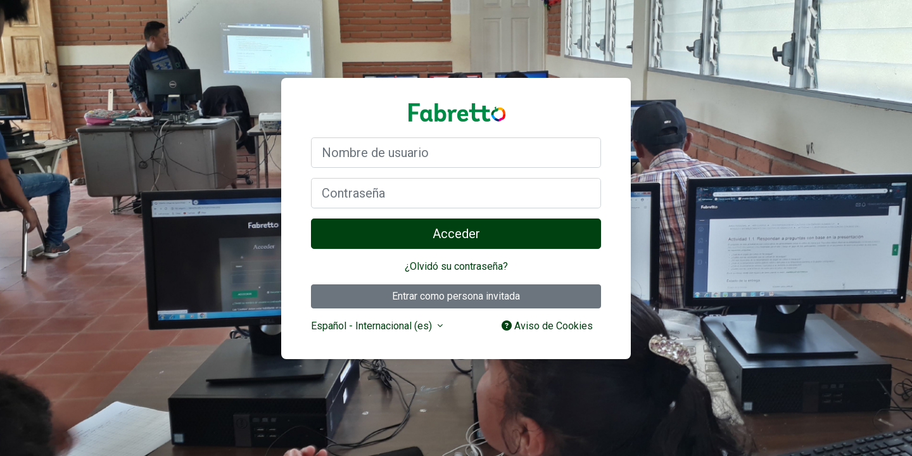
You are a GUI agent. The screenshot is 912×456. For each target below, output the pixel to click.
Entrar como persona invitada (456, 296)
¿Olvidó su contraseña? (456, 266)
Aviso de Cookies (547, 326)
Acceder (456, 233)
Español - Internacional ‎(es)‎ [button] (372, 326)
